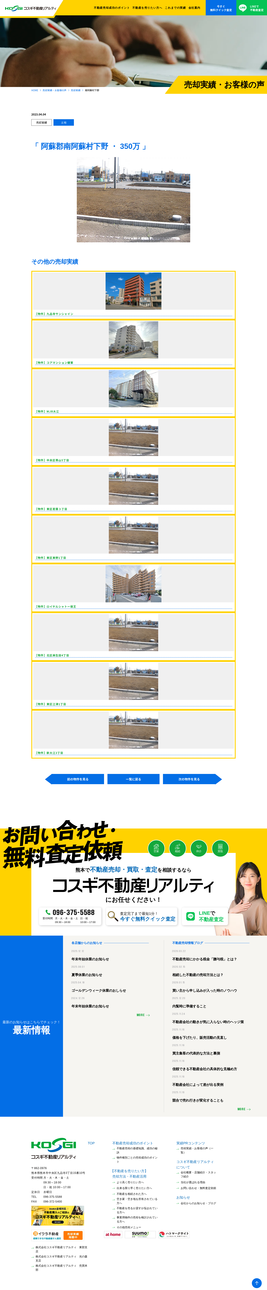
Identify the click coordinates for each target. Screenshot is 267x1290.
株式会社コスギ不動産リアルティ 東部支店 (61, 1247)
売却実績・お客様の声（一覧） (197, 1148)
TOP (91, 1141)
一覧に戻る (133, 779)
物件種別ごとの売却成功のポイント (137, 1157)
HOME (34, 90)
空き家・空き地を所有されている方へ (137, 1199)
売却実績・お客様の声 (54, 90)
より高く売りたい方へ (130, 1180)
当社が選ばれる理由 (193, 1180)
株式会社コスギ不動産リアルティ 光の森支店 (61, 1256)
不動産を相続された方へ (132, 1192)
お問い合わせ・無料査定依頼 (198, 1186)
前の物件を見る (78, 779)
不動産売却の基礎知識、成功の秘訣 (137, 1148)
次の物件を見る (189, 779)
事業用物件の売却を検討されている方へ (137, 1217)
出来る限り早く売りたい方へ (134, 1186)
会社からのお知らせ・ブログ (198, 1201)
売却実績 (75, 90)
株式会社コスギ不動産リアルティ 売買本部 (61, 1266)
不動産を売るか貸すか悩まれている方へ (137, 1208)
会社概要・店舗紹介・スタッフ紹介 (198, 1172)
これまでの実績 (175, 7)
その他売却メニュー (129, 1225)
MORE (141, 1013)
